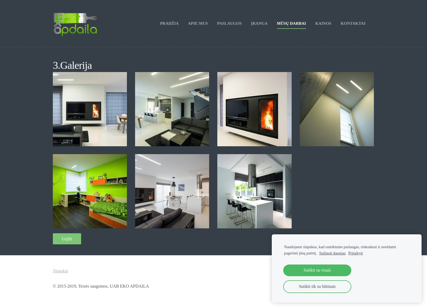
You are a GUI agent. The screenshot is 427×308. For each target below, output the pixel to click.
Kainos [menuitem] (323, 23)
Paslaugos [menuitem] (229, 23)
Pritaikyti (355, 253)
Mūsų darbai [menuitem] (291, 23)
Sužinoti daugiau (332, 253)
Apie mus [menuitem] (198, 23)
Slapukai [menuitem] (60, 271)
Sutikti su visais (317, 270)
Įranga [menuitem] (259, 23)
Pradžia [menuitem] (169, 23)
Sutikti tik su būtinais (317, 286)
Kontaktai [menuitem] (353, 23)
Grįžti (67, 239)
